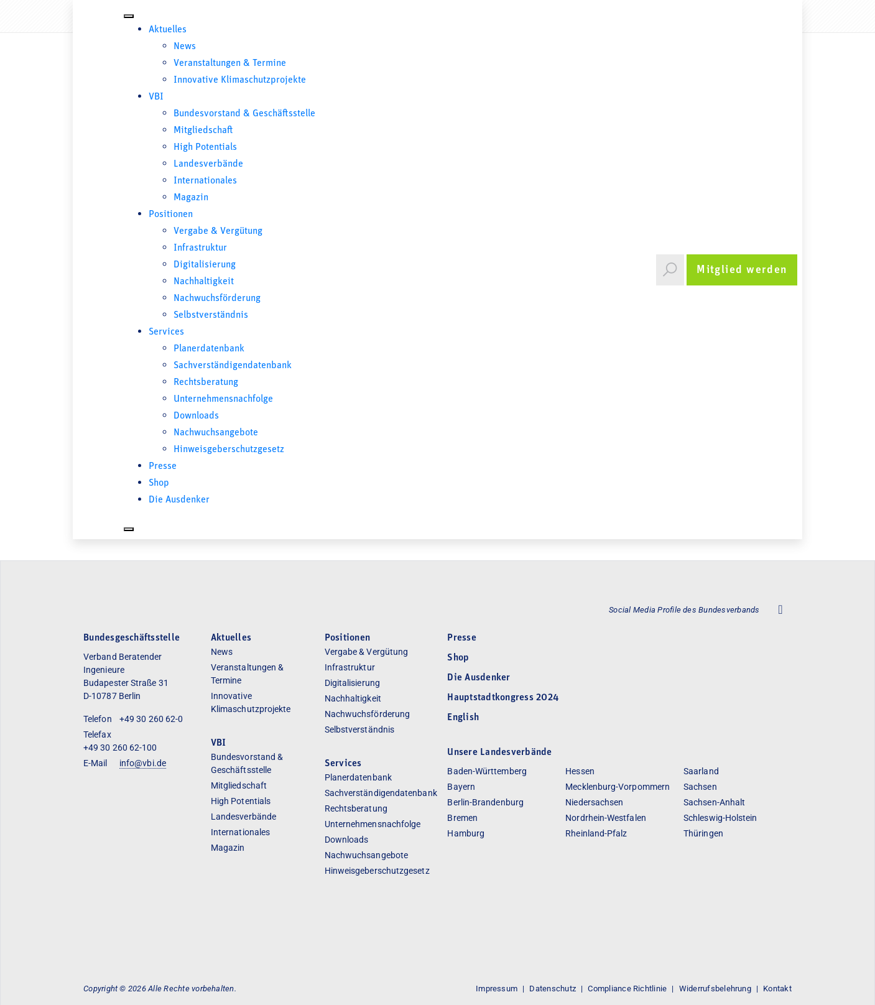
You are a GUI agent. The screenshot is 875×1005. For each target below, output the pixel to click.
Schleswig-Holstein (720, 817)
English (463, 717)
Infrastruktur (200, 248)
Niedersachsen (594, 802)
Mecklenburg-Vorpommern (617, 786)
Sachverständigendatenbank (233, 366)
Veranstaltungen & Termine (230, 63)
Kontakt (777, 988)
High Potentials (205, 147)
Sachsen (700, 786)
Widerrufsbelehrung (715, 988)
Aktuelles (231, 637)
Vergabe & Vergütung (218, 231)
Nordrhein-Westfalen (605, 817)
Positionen (171, 215)
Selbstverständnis (211, 315)
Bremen (462, 817)
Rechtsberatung (206, 382)
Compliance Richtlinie (627, 988)
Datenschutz (552, 988)
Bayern (461, 786)
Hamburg (465, 833)
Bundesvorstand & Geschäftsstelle (244, 114)
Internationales (205, 181)
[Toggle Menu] (129, 16)
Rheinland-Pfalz (596, 833)
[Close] (129, 529)
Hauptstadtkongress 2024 (502, 697)
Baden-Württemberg (486, 771)
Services (343, 763)
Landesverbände (208, 164)
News (185, 47)
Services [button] (166, 332)
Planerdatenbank (209, 349)
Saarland (701, 771)
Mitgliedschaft (203, 131)
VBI (218, 743)
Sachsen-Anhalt (714, 802)
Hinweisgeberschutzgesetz (229, 450)
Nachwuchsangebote (216, 433)
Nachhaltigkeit (204, 282)
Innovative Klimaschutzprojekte (240, 80)
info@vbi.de (142, 762)
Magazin (191, 198)
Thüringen (703, 833)
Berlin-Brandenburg (485, 802)
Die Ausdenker (179, 500)
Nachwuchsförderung (217, 298)
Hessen (579, 771)
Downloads (196, 416)
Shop (159, 483)
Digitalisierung (205, 265)
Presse (163, 466)
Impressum (496, 988)
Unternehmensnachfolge (223, 399)
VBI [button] (156, 97)
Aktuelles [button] (168, 30)
